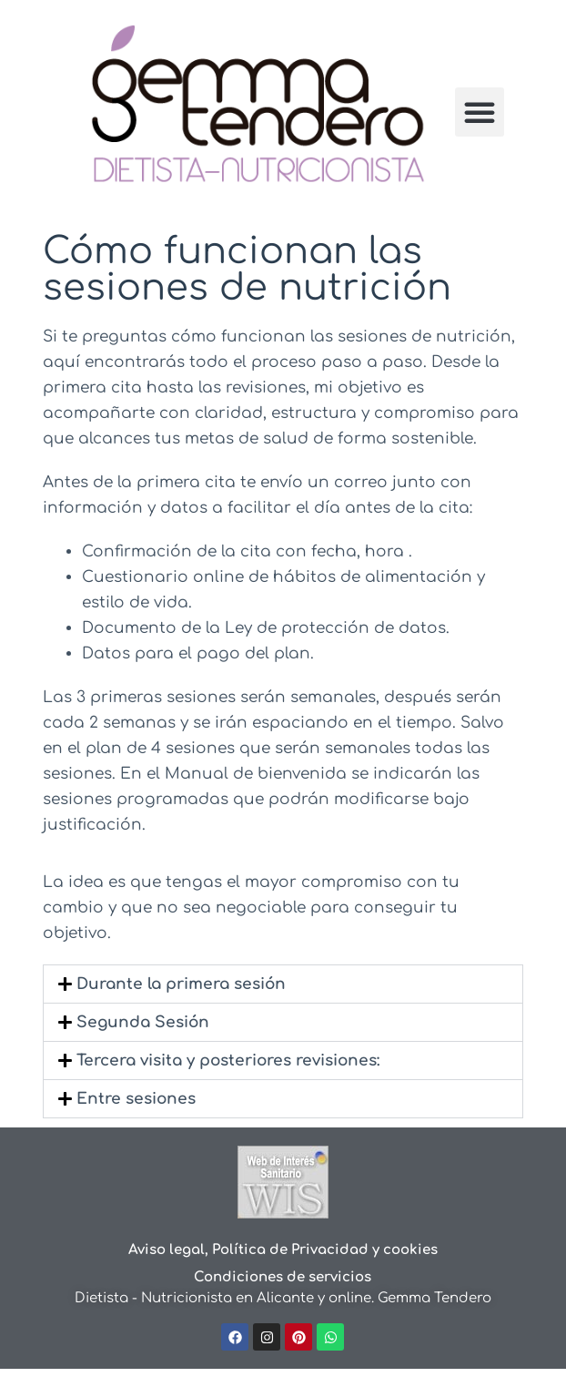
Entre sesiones (136, 1098)
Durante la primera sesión (181, 984)
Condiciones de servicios (282, 1277)
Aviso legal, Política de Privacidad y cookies (283, 1250)
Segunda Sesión (142, 1022)
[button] (479, 112)
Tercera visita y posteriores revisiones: (227, 1060)
